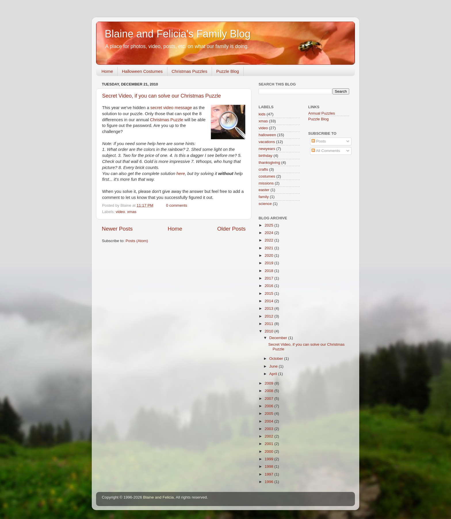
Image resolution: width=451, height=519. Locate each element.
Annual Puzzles (321, 113)
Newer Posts (117, 229)
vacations (267, 142)
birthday (265, 155)
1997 (269, 474)
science (265, 203)
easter (264, 190)
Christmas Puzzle (166, 119)
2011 (269, 324)
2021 (269, 248)
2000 (269, 451)
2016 (269, 286)
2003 (269, 429)
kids (262, 114)
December (278, 338)
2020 (269, 255)
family (264, 197)
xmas (131, 212)
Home (107, 71)
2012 (269, 316)
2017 (269, 278)
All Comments (326, 151)
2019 (269, 263)
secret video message (171, 107)
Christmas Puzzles (189, 71)
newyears (267, 149)
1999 (269, 459)
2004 (269, 421)
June (274, 366)
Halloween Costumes (142, 71)
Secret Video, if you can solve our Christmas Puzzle (161, 96)
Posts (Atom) (137, 241)
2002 (269, 436)
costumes (267, 176)
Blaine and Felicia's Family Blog (178, 34)
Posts (319, 141)
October (276, 358)
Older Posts (231, 229)
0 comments (176, 205)
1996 (269, 482)
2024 (269, 233)
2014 (269, 301)
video (120, 212)
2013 (269, 308)
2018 (269, 271)
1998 (269, 466)
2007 (269, 398)
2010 (269, 331)
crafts (263, 169)
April (273, 374)
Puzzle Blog (227, 71)
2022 (269, 240)
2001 (269, 444)
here (180, 173)
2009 (269, 383)
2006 (269, 406)
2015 (269, 293)
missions (266, 183)
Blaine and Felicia (158, 497)
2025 (269, 225)
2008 (269, 391)
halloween (267, 135)
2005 (269, 413)
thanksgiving (269, 162)
